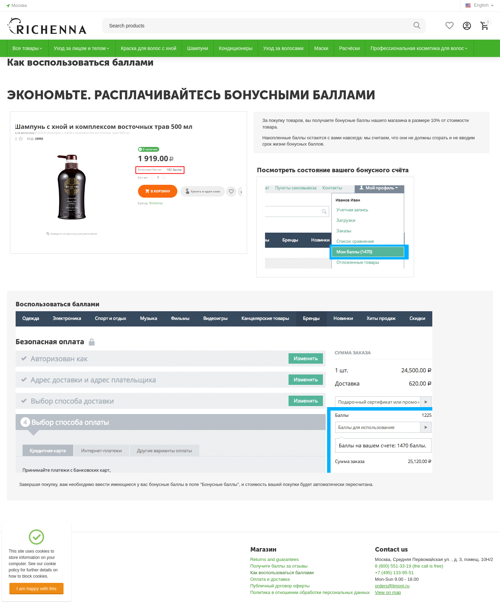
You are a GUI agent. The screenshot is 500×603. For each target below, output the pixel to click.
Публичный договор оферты (280, 585)
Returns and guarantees (274, 559)
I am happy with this (36, 588)
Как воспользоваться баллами (282, 572)
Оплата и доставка (270, 579)
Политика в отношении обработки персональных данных (310, 592)
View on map (388, 592)
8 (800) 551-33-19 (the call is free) (409, 566)
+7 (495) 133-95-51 (394, 572)
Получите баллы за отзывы (279, 566)
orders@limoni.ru (392, 585)
